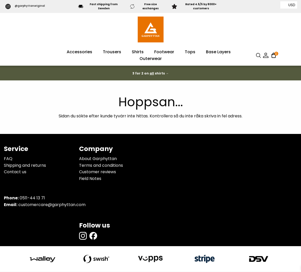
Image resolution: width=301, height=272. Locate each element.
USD (291, 4)
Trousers (112, 52)
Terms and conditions (101, 166)
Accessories (79, 52)
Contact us (15, 172)
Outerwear (151, 59)
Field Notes (90, 179)
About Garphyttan (98, 159)
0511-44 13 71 (32, 198)
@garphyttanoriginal (26, 6)
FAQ (8, 159)
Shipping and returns (25, 166)
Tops (190, 52)
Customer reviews (97, 172)
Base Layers (218, 52)
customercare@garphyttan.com (52, 205)
